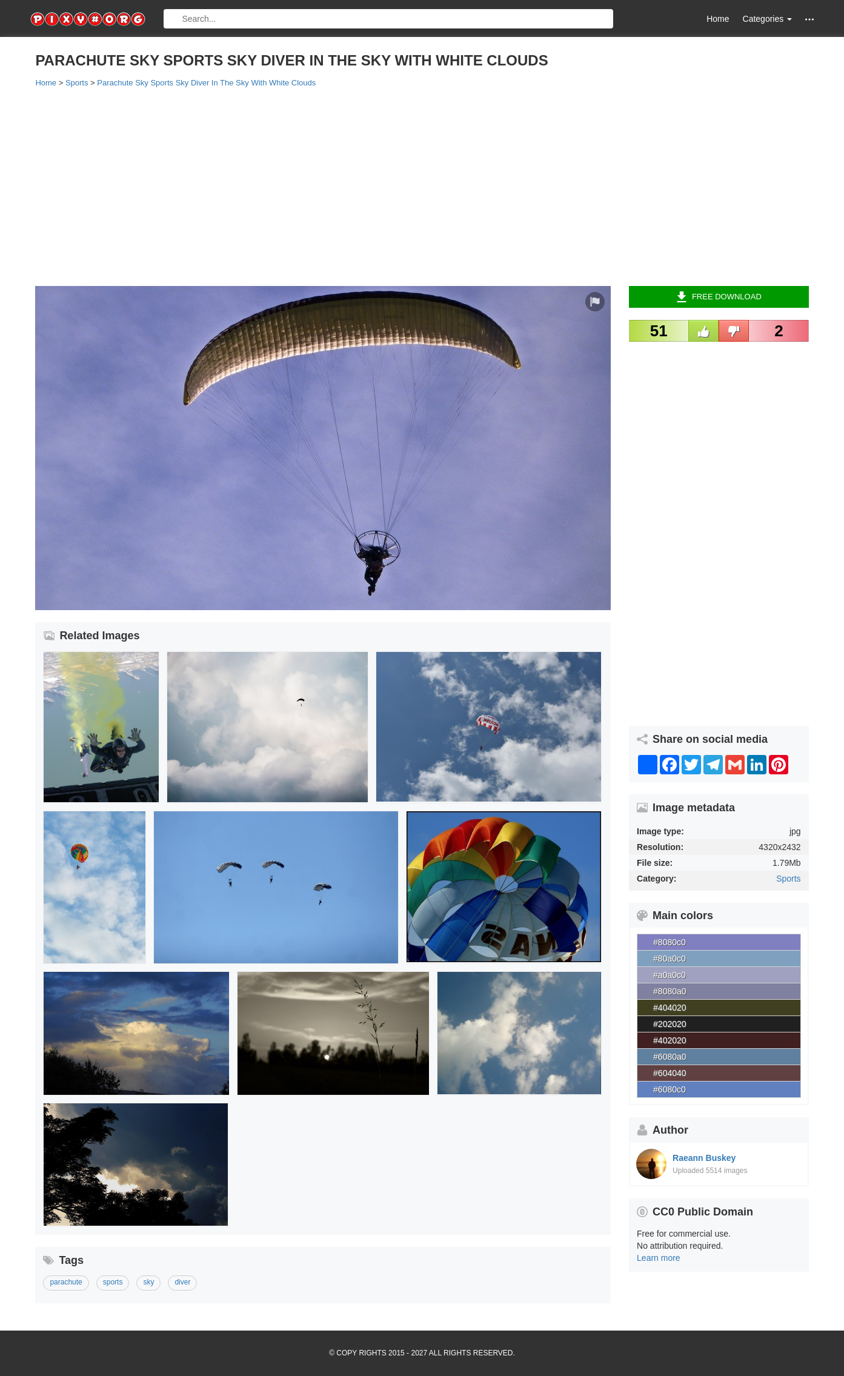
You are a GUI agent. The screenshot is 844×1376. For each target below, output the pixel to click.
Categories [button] (767, 19)
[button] (809, 19)
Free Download (719, 296)
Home (717, 19)
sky (148, 1282)
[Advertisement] (398, 186)
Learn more (658, 1258)
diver (182, 1282)
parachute (66, 1282)
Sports (788, 878)
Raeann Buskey (704, 1158)
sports (113, 1282)
